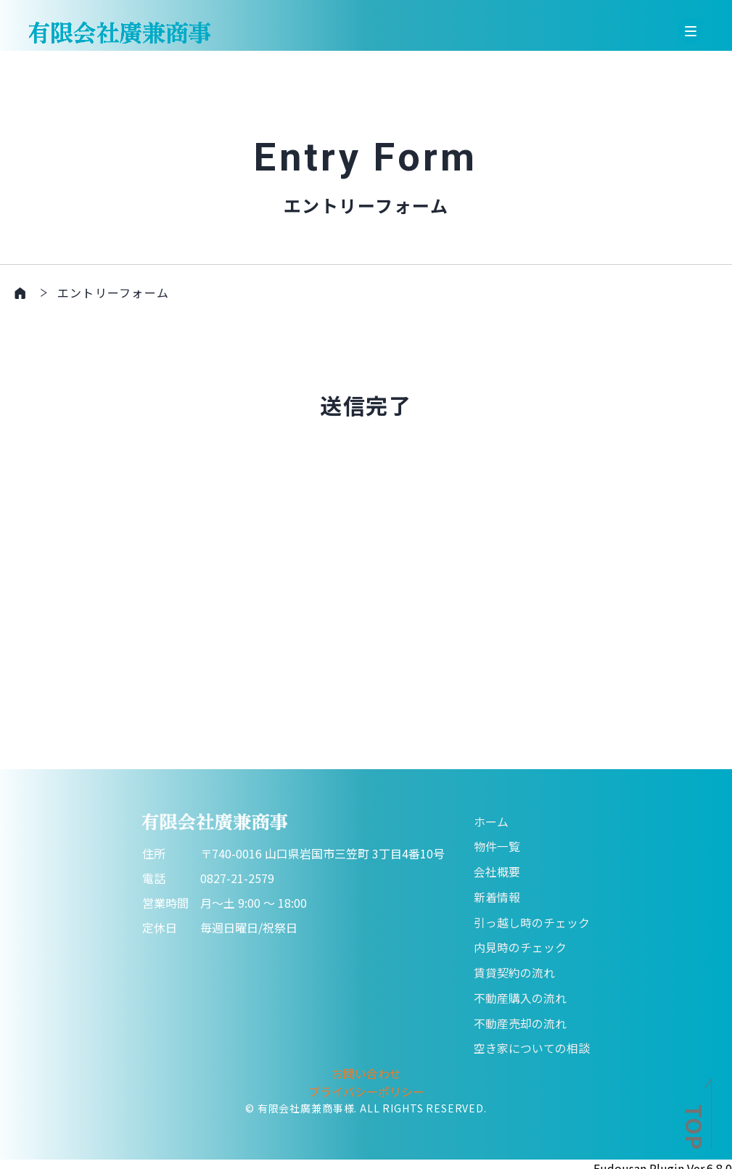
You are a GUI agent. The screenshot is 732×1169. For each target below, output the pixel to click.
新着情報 (497, 894)
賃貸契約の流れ (514, 968)
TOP (695, 1126)
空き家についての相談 (532, 1042)
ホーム (491, 820)
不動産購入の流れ (520, 992)
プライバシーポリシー (366, 1084)
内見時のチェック (520, 943)
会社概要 (497, 869)
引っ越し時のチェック (532, 918)
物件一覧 (497, 844)
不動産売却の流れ (520, 1017)
